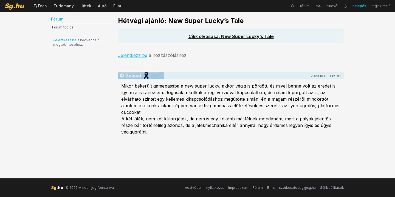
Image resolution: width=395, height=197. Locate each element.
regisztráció (381, 6)
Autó (102, 6)
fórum (304, 6)
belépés (359, 6)
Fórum (258, 188)
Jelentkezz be (65, 40)
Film (117, 6)
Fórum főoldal (63, 27)
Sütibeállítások (332, 188)
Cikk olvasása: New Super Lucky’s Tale (231, 36)
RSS (318, 6)
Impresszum (238, 188)
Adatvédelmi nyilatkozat (204, 188)
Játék (85, 6)
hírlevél (332, 6)
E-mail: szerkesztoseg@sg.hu (291, 188)
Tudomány (63, 6)
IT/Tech (39, 6)
